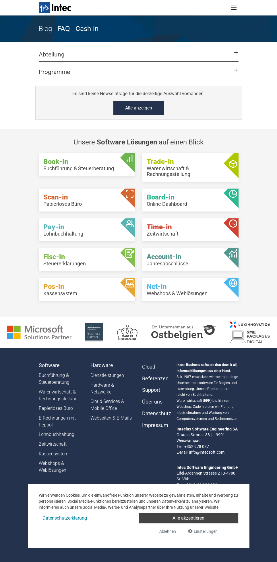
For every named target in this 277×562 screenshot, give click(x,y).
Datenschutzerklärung (64, 518)
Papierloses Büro (56, 408)
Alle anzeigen (138, 108)
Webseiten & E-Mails (111, 418)
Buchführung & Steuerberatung (54, 379)
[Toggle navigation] (234, 7)
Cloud (148, 367)
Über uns (152, 402)
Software (49, 365)
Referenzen (155, 378)
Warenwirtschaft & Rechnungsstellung (58, 395)
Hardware (101, 365)
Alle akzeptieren (188, 518)
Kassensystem (53, 454)
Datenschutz (156, 413)
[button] (138, 57)
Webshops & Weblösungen (52, 467)
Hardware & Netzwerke (102, 388)
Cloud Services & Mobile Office (107, 405)
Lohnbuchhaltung (56, 434)
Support (151, 390)
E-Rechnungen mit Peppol (57, 421)
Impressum (155, 425)
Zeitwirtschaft (53, 444)
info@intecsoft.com (206, 452)
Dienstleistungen (107, 375)
